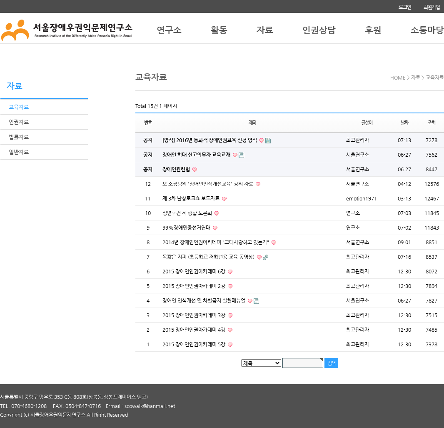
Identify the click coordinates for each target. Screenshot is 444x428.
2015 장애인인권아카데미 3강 (194, 315)
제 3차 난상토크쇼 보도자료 (191, 198)
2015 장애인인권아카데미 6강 (194, 271)
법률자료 (19, 137)
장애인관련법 (176, 169)
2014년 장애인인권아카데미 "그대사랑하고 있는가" (216, 242)
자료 (265, 28)
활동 (219, 28)
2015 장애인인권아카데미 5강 (194, 344)
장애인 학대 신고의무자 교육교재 (197, 155)
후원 (373, 28)
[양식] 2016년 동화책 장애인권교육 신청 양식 (210, 140)
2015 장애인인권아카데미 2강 (194, 286)
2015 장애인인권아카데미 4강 (194, 330)
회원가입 (432, 7)
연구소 (169, 28)
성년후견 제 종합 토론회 (187, 213)
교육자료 (19, 107)
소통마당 (427, 28)
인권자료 (19, 122)
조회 (431, 122)
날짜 (404, 122)
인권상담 (319, 28)
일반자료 (19, 152)
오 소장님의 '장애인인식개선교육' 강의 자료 (208, 184)
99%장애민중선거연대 (187, 227)
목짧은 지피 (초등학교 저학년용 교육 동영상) (209, 257)
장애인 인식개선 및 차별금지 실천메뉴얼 (204, 300)
